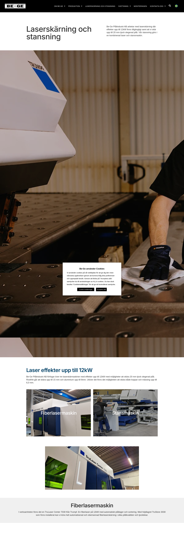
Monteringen (140, 6)
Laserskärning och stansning (100, 6)
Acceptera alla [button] (101, 289)
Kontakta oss (158, 6)
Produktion (75, 6)
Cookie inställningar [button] (85, 289)
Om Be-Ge (59, 6)
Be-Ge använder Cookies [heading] (91, 269)
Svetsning (124, 6)
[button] (170, 6)
